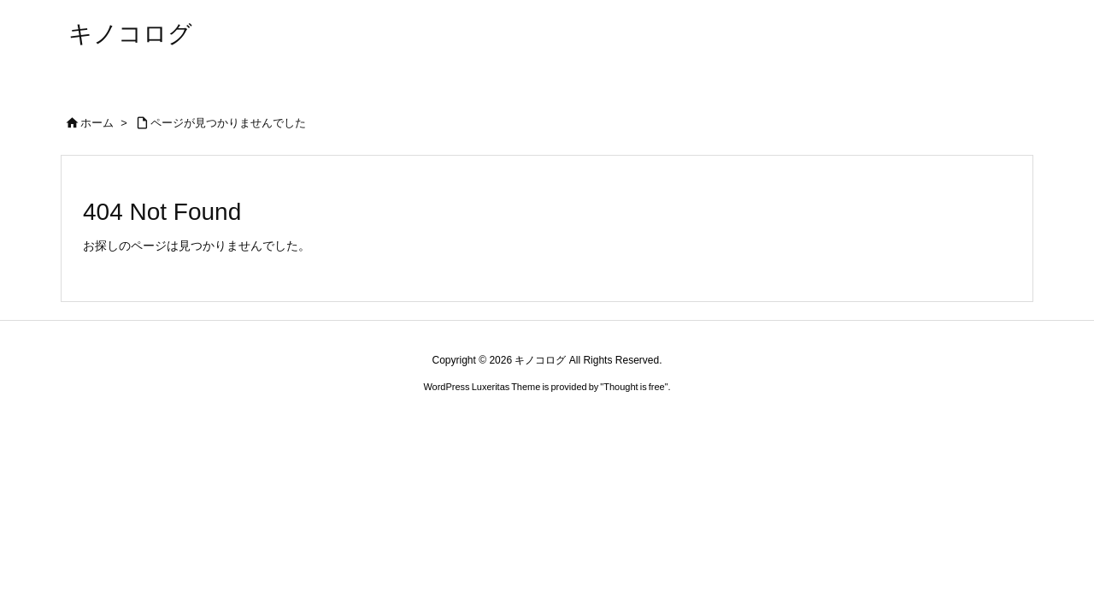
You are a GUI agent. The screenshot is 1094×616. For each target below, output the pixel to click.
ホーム (97, 122)
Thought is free (633, 387)
